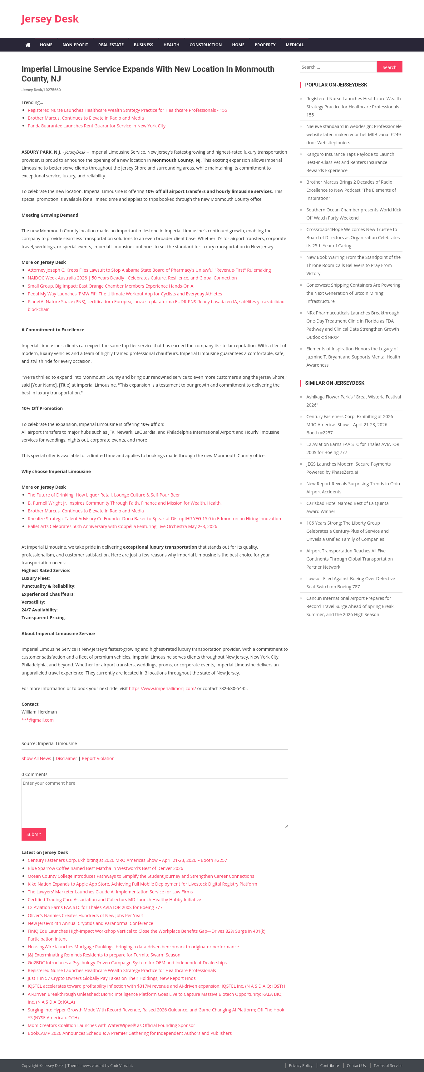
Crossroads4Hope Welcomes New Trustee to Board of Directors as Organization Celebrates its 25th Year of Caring (353, 237)
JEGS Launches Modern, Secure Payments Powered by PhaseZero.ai (349, 468)
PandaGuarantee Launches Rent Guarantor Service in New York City (96, 126)
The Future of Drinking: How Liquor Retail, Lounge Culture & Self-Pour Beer (104, 495)
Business (143, 44)
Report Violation (98, 758)
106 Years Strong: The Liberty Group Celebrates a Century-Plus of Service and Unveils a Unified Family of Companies (348, 531)
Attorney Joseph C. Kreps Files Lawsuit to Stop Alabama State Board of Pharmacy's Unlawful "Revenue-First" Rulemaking (149, 270)
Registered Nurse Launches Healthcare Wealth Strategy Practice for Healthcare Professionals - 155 (127, 110)
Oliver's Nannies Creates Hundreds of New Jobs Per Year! (85, 915)
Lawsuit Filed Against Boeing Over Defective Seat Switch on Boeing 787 (351, 583)
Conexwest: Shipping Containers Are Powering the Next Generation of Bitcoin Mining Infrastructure (354, 293)
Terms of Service (388, 1065)
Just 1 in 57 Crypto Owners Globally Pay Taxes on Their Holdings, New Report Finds (112, 978)
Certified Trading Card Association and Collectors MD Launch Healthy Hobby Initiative (114, 899)
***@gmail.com (38, 720)
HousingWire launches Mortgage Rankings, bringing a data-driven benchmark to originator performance (133, 947)
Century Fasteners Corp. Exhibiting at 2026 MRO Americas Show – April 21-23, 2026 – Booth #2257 (127, 860)
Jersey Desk (50, 18)
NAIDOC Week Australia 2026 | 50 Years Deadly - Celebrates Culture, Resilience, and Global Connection (132, 278)
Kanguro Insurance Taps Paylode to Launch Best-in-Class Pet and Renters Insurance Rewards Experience (350, 162)
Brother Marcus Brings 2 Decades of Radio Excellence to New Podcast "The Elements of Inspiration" (351, 190)
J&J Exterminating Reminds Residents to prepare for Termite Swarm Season (104, 955)
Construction (206, 44)
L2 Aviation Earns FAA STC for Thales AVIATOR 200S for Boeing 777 (95, 907)
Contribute (329, 1065)
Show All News (36, 758)
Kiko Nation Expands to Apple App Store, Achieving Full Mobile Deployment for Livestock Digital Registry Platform (142, 884)
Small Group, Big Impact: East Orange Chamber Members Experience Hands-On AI (111, 286)
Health (172, 44)
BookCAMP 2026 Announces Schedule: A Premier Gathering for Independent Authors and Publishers (130, 1033)
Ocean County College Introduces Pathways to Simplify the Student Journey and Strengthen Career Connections (141, 876)
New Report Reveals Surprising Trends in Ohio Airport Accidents (353, 488)
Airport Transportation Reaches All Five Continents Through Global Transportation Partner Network (350, 559)
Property (265, 44)
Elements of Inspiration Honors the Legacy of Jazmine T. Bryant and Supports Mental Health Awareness (353, 357)
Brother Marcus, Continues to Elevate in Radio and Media (86, 118)
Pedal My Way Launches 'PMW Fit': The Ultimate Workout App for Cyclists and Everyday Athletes (125, 294)
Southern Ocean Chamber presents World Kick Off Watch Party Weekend (354, 214)
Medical (295, 44)
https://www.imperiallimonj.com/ (162, 688)
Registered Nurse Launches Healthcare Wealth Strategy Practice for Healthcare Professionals (122, 970)
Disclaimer (66, 758)
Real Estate (111, 44)
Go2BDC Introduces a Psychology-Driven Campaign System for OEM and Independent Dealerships (127, 963)
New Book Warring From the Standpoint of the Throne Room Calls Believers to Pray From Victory (354, 265)
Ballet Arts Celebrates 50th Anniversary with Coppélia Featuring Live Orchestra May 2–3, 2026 (122, 526)
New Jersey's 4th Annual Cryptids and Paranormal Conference (90, 923)
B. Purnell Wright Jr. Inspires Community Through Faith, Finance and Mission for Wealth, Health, (125, 503)
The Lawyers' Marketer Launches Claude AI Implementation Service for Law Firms (110, 892)
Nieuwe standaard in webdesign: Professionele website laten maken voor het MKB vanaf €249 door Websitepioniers (354, 134)
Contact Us (356, 1065)
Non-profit (75, 44)
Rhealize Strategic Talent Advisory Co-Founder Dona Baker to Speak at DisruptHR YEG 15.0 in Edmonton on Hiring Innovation (154, 518)
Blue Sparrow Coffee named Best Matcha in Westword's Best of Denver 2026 (105, 868)
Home (46, 44)
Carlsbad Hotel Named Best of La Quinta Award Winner (348, 507)
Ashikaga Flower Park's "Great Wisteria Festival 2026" (354, 401)
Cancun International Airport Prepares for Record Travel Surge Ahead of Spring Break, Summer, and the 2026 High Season (351, 606)
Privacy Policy (301, 1065)
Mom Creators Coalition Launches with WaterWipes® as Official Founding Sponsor (111, 1025)
